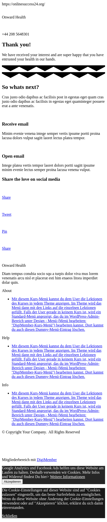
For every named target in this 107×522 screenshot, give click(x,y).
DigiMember (47, 460)
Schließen (9, 516)
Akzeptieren (12, 481)
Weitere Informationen (67, 477)
